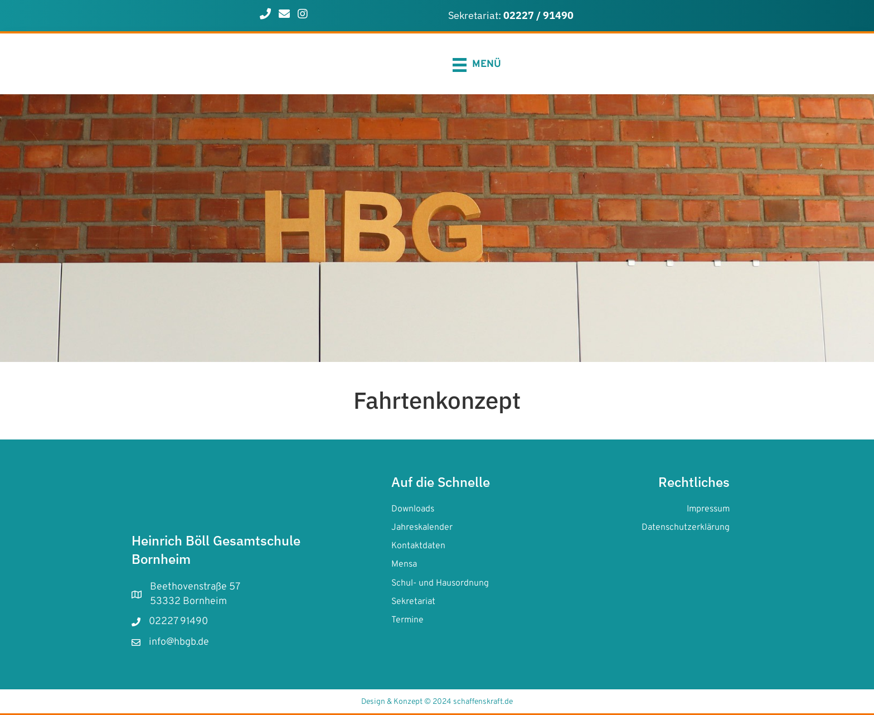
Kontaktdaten (418, 546)
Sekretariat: (511, 15)
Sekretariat (413, 601)
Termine (407, 620)
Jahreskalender (422, 527)
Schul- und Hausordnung (440, 583)
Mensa (404, 564)
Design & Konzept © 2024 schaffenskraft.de (437, 702)
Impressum (708, 509)
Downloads (412, 509)
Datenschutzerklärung (686, 527)
